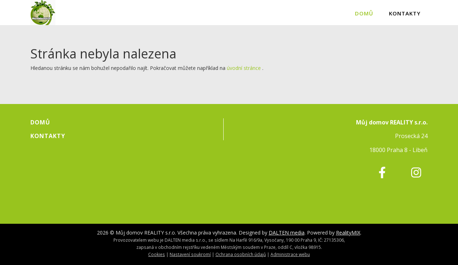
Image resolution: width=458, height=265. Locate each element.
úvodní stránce (244, 68)
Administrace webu (290, 254)
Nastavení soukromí (190, 254)
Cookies (156, 254)
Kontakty (404, 13)
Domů (364, 13)
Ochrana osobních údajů (240, 254)
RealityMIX (348, 232)
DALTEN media (286, 232)
